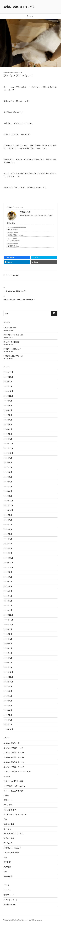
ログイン (7, 890)
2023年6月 (8, 472)
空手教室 (7, 862)
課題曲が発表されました (15, 235)
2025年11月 (8, 372)
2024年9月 (8, 401)
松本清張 (7, 829)
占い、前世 (8, 805)
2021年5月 (8, 591)
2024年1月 (8, 439)
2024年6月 (8, 415)
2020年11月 (8, 620)
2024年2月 (8, 434)
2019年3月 (8, 715)
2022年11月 (8, 505)
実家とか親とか (10, 810)
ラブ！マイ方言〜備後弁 (13, 791)
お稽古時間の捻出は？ (15, 246)
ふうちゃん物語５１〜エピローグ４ (18, 772)
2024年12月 (8, 391)
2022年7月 (8, 525)
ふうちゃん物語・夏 (11, 743)
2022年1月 (8, 553)
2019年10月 (8, 682)
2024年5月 (8, 420)
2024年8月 (8, 405)
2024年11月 (8, 396)
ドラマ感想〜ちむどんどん (14, 786)
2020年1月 (8, 667)
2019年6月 (8, 701)
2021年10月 (8, 567)
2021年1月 (8, 610)
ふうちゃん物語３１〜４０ (14, 762)
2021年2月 (8, 606)
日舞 (5, 819)
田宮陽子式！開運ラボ (12, 848)
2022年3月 (8, 544)
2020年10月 (8, 625)
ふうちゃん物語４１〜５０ (14, 767)
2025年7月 (8, 382)
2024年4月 (8, 424)
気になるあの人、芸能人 (20, 227)
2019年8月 (8, 691)
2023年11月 (8, 448)
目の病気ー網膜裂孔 (11, 853)
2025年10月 (8, 377)
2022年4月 (8, 539)
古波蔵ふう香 (18, 72)
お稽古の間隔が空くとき (13, 356)
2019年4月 (8, 710)
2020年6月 (8, 644)
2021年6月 (8, 586)
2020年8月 (8, 634)
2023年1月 (8, 496)
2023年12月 (8, 444)
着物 (5, 857)
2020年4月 (8, 653)
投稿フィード (9, 895)
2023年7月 (8, 467)
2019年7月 (8, 696)
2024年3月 (8, 429)
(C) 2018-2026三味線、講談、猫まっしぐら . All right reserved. (22, 920)
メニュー (30, 16)
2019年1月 (8, 724)
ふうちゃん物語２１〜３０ (14, 757)
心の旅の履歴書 (13, 229)
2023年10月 (8, 453)
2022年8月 (8, 520)
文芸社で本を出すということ (15, 814)
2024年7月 (8, 410)
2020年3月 (8, 658)
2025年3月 (8, 386)
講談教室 (7, 867)
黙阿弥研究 (8, 876)
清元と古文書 (9, 838)
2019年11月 (8, 677)
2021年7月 (8, 582)
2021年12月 (8, 558)
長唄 (16, 238)
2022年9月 (8, 515)
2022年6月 (8, 529)
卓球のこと (8, 800)
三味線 (16, 232)
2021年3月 (8, 601)
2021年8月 (8, 577)
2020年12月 (8, 615)
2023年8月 (8, 463)
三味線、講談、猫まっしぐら (19, 6)
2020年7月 (8, 639)
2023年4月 (8, 482)
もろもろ (7, 776)
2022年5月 (8, 534)
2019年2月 (8, 720)
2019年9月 (8, 686)
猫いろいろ (8, 843)
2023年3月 (8, 486)
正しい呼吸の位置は (14, 240)
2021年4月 (8, 596)
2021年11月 (8, 563)
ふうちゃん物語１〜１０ (13, 748)
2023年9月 (8, 458)
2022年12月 (8, 501)
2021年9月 (8, 572)
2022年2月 (8, 548)
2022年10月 (8, 510)
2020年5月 (8, 648)
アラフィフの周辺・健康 (12, 275)
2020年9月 (8, 629)
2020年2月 (8, 663)
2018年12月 (8, 729)
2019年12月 (8, 672)
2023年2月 (8, 491)
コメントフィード (11, 900)
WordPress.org (9, 905)
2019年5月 (8, 705)
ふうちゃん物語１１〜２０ (14, 753)
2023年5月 (8, 477)
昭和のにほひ (9, 824)
